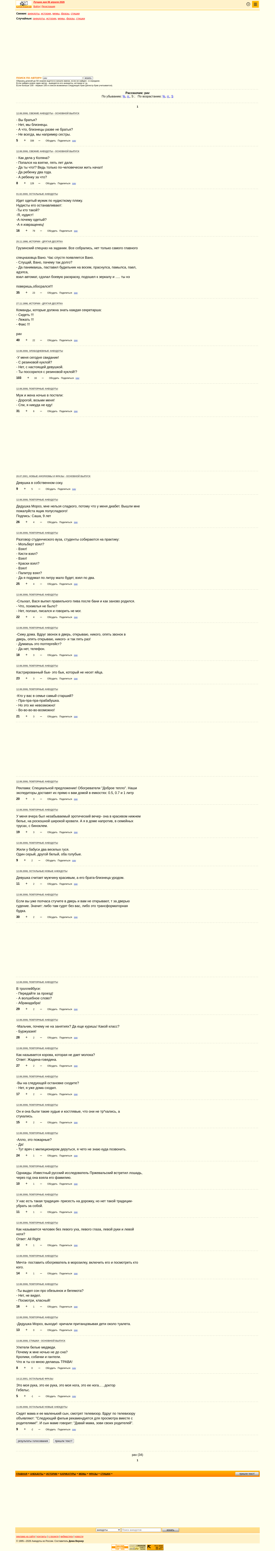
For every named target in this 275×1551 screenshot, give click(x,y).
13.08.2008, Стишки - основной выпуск (40, 1341)
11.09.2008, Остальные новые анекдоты (41, 1407)
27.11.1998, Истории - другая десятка (39, 303)
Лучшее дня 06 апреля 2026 (49, 2)
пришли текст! (247, 1473)
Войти (36, 6)
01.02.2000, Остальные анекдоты (37, 194)
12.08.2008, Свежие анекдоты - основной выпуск (47, 113)
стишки (75, 13)
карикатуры (68, 1474)
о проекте (54, 1536)
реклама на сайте (25, 1536)
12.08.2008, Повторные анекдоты (37, 388)
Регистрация (48, 6)
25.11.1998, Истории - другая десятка (39, 241)
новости (79, 1536)
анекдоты (34, 13)
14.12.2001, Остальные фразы (34, 1378)
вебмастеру (67, 1536)
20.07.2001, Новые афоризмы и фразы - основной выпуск (53, 476)
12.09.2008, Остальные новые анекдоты (41, 871)
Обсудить (51, 140)
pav (74, 140)
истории (46, 13)
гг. (128, 96)
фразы (65, 13)
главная (21, 1474)
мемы (56, 13)
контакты (42, 1536)
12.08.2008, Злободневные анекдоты (39, 351)
